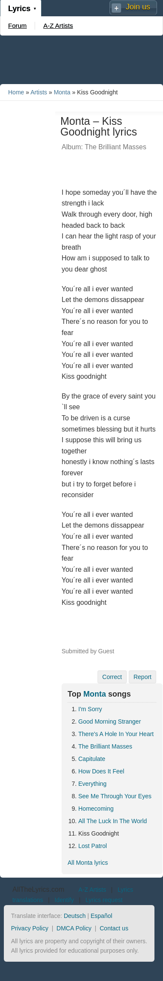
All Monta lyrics (88, 862)
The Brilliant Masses (105, 746)
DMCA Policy (74, 928)
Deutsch (75, 915)
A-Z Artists (58, 25)
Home (16, 92)
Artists (38, 92)
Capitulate (91, 758)
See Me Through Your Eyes (114, 796)
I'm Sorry (90, 709)
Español (102, 915)
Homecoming (95, 808)
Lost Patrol (92, 845)
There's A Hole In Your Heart (116, 733)
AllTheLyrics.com (38, 889)
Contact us (114, 928)
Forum (17, 25)
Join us (138, 7)
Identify (64, 899)
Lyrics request (104, 899)
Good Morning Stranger (109, 721)
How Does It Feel (101, 771)
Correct (112, 676)
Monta (62, 92)
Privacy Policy (29, 928)
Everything (92, 783)
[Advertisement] (81, 59)
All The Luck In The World (112, 821)
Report (142, 676)
